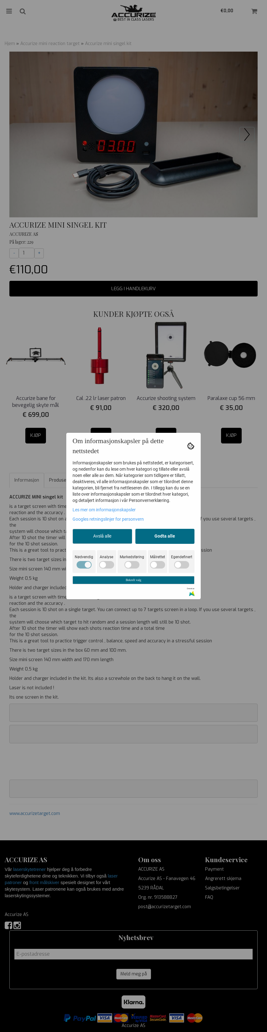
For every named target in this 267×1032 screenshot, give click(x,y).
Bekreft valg (133, 580)
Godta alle (164, 536)
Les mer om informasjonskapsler (104, 509)
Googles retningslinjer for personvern (108, 519)
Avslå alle (102, 536)
